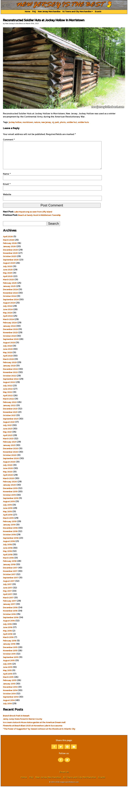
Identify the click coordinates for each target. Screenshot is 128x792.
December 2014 (10, 692)
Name (7, 179)
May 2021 (7, 437)
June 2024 (8, 315)
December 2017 (10, 573)
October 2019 (9, 500)
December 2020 (10, 454)
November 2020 (10, 457)
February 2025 (10, 288)
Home (27, 11)
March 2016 (8, 642)
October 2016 (9, 619)
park (57, 122)
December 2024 (10, 295)
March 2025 (8, 285)
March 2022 (8, 404)
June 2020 (8, 474)
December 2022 (10, 374)
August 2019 (9, 507)
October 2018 (9, 540)
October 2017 (9, 580)
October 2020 (9, 460)
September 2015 (10, 662)
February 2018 (9, 566)
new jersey (46, 122)
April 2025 (8, 281)
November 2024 (10, 298)
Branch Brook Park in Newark (16, 721)
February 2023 (9, 368)
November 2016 (10, 616)
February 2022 (10, 407)
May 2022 (7, 397)
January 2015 (9, 689)
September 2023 (10, 344)
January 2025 (9, 291)
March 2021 (8, 444)
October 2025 (9, 262)
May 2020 (7, 477)
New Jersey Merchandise (49, 11)
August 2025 (9, 268)
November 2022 (10, 378)
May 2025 (7, 278)
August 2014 (9, 705)
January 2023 (9, 371)
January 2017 (9, 609)
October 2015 (9, 659)
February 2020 (10, 487)
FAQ (34, 11)
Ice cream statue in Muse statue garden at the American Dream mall (34, 728)
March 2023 (8, 364)
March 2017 (8, 603)
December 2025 (10, 255)
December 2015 (10, 653)
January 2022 (9, 411)
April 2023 (7, 361)
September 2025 (11, 265)
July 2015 (7, 669)
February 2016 (9, 646)
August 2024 (9, 308)
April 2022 (8, 401)
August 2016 (9, 626)
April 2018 (7, 560)
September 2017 (10, 583)
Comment (9, 139)
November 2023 (10, 338)
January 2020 (9, 490)
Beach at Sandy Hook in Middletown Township (39, 220)
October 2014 (9, 699)
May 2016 (7, 636)
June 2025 (8, 275)
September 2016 (10, 623)
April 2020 (8, 480)
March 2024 (8, 325)
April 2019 (7, 520)
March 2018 (8, 563)
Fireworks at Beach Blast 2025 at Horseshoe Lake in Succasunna (32, 731)
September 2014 (10, 702)
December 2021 (10, 414)
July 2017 (7, 589)
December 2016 (10, 613)
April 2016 (7, 639)
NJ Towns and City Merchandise (77, 11)
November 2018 (10, 537)
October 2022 (9, 381)
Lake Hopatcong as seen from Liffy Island (33, 217)
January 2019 (9, 530)
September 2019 (10, 503)
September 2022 (11, 384)
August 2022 (9, 387)
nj (53, 122)
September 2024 (11, 305)
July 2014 (7, 709)
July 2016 (7, 629)
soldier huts (83, 122)
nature (37, 122)
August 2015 (9, 666)
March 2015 (8, 682)
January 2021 (9, 450)
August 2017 (9, 586)
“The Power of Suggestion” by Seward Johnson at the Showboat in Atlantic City (39, 734)
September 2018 (10, 543)
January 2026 (9, 252)
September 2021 (10, 424)
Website (7, 200)
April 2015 (7, 679)
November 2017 (10, 576)
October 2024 (9, 301)
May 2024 (7, 318)
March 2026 (8, 245)
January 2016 (9, 649)
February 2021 (9, 447)
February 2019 (9, 527)
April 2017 (7, 599)
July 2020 (7, 470)
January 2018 (9, 570)
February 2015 (9, 685)
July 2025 (7, 272)
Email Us (64, 777)
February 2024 (10, 328)
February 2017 (9, 606)
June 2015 (7, 672)
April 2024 (8, 321)
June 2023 (7, 354)
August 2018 (9, 546)
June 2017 (7, 593)
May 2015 (7, 676)
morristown (28, 122)
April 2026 (8, 242)
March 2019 (8, 523)
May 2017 (7, 596)
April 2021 (7, 441)
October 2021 (9, 421)
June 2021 (7, 434)
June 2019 (7, 513)
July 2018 (7, 550)
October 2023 (9, 341)
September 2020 (11, 464)
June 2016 (7, 633)
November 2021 (10, 417)
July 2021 (7, 430)
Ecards (98, 11)
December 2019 (10, 493)
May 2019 (7, 517)
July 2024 (7, 311)
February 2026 (10, 248)
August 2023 (9, 348)
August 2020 (9, 467)
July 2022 (7, 391)
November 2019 (10, 497)
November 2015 (10, 656)
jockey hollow (15, 122)
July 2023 (7, 351)
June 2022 (8, 394)
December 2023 (10, 334)
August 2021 (9, 427)
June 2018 (7, 553)
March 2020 (8, 484)
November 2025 (10, 258)
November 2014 (10, 696)
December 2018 (10, 533)
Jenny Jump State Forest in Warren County (22, 724)
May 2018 (7, 556)
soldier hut (72, 122)
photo (63, 122)
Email (7, 189)
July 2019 (7, 510)
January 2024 (9, 331)
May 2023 (7, 358)
